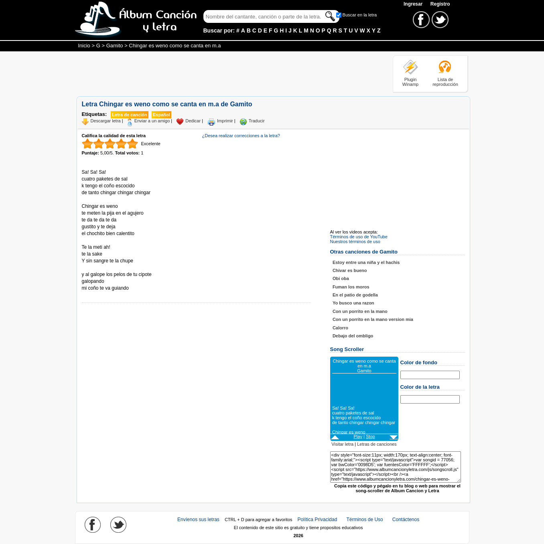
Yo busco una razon (353, 302)
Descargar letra (106, 120)
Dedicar (193, 120)
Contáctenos (405, 519)
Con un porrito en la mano (360, 311)
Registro (440, 4)
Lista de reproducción (445, 82)
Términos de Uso (364, 519)
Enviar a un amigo (152, 120)
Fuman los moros (351, 286)
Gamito (114, 46)
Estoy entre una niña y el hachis (366, 262)
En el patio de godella (355, 294)
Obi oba (341, 278)
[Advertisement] (223, 73)
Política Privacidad (317, 519)
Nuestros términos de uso (355, 241)
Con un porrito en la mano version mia (373, 319)
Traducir (257, 120)
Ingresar (414, 4)
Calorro (340, 327)
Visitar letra (342, 444)
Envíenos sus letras (198, 519)
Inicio (84, 46)
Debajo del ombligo (353, 335)
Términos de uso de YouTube (359, 236)
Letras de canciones (376, 444)
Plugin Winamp (410, 82)
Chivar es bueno (350, 270)
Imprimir (225, 120)
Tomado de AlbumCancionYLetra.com (115, 268)
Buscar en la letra (360, 14)
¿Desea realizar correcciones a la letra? (241, 135)
